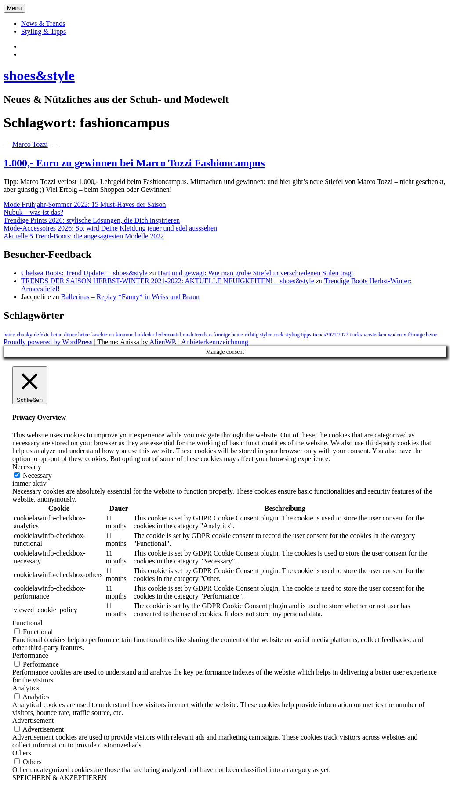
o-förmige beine (226, 335)
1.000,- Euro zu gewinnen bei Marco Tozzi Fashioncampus (134, 163)
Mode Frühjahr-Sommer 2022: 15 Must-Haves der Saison (85, 204)
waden (395, 335)
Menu (14, 8)
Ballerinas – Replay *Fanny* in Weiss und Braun (130, 296)
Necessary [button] (26, 466)
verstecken (375, 335)
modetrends (195, 335)
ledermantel (168, 335)
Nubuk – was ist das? (33, 212)
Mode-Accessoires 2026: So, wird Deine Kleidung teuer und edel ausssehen (110, 228)
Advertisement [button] (33, 720)
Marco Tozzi (30, 144)
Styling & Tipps (43, 31)
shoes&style (39, 75)
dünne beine (77, 335)
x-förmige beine (420, 335)
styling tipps (298, 335)
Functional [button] (27, 623)
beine (9, 335)
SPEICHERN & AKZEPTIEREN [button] (59, 777)
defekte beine (48, 335)
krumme (124, 335)
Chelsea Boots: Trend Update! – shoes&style (84, 273)
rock (278, 335)
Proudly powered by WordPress (48, 342)
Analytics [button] (25, 688)
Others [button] (21, 753)
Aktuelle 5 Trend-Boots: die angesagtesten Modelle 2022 (84, 236)
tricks (356, 335)
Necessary (37, 475)
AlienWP (162, 342)
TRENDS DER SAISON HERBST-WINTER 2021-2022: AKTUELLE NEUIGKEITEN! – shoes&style (167, 281)
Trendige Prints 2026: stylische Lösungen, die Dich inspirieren (92, 220)
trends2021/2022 (330, 335)
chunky (24, 335)
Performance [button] (30, 655)
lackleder (144, 335)
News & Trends (43, 23)
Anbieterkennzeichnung (214, 342)
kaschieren (102, 335)
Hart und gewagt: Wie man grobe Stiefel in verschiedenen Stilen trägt (255, 273)
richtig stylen (258, 335)
